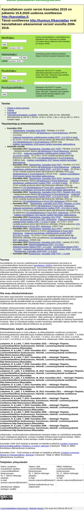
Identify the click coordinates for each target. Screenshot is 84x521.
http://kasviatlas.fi (15, 17)
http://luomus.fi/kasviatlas (49, 20)
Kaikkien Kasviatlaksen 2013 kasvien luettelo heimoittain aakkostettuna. (45, 215)
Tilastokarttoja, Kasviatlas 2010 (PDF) (44, 242)
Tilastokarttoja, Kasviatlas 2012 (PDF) (44, 217)
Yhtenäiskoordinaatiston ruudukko (22, 115)
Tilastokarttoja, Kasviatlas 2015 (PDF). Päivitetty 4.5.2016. (54, 178)
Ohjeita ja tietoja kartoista (18, 108)
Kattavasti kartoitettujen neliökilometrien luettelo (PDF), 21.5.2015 (46, 195)
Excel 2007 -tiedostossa (63, 206)
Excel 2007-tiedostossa (54, 201)
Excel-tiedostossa (60, 133)
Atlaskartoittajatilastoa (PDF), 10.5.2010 (46, 244)
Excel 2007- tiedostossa (54, 187)
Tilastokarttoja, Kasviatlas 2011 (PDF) (45, 228)
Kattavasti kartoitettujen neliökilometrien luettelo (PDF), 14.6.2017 (46, 168)
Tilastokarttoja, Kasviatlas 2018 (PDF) (29, 130)
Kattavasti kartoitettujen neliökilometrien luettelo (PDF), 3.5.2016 (46, 182)
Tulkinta (10, 110)
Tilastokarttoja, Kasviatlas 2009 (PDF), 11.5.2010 (35, 251)
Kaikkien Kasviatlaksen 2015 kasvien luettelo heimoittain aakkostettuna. (44, 190)
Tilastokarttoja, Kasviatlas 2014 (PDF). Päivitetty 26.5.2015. (55, 192)
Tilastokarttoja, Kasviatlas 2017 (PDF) (44, 149)
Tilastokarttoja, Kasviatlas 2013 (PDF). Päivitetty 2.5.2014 (55, 203)
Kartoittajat (12, 112)
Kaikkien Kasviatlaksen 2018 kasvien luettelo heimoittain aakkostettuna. (44, 144)
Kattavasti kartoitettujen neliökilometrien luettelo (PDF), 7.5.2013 (46, 220)
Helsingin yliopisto (36, 508)
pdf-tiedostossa (43, 133)
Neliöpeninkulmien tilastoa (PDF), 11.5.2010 (32, 247)
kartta (75, 137)
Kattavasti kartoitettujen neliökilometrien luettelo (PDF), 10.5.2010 (52, 249)
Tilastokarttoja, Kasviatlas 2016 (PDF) (45, 165)
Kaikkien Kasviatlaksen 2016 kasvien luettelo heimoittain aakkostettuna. (46, 175)
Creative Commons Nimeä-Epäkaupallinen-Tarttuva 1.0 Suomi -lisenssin (39, 444)
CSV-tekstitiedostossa (22, 142)
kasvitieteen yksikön (43, 265)
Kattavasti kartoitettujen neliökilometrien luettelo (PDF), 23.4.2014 (41, 208)
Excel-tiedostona (42, 142)
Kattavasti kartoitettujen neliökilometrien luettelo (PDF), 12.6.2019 (41, 137)
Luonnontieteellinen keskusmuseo (14, 508)
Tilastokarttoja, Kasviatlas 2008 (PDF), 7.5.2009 (49, 254)
